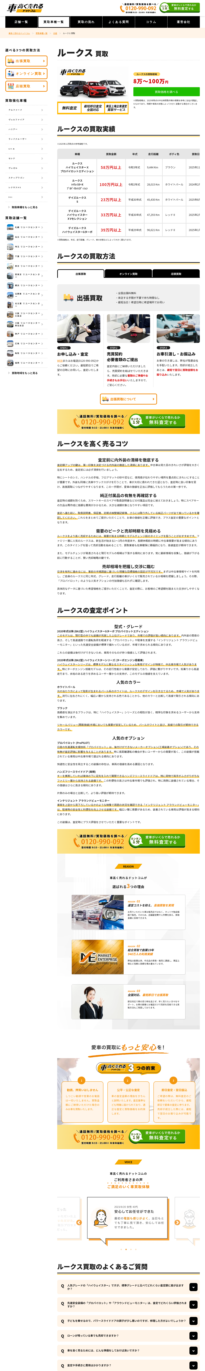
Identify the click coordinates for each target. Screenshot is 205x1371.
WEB (60, 361)
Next (175, 1221)
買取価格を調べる (166, 92)
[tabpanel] (128, 1221)
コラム (151, 22)
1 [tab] (121, 1249)
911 (11, 197)
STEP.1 (64, 347)
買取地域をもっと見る (25, 373)
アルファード (15, 110)
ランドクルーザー (18, 139)
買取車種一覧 (53, 22)
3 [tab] (131, 1249)
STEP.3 (163, 347)
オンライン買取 (25, 73)
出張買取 (19, 61)
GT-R (12, 149)
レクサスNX (15, 187)
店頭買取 (19, 86)
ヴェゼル (13, 168)
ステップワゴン (17, 178)
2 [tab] (126, 1249)
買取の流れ (86, 22)
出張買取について (119, 399)
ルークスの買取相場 (147, 74)
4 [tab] (135, 1249)
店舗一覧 (21, 22)
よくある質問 (118, 22)
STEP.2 (113, 347)
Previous (77, 1221)
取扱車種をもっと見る (25, 207)
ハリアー (13, 129)
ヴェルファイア (17, 120)
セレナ (12, 158)
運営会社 (184, 22)
